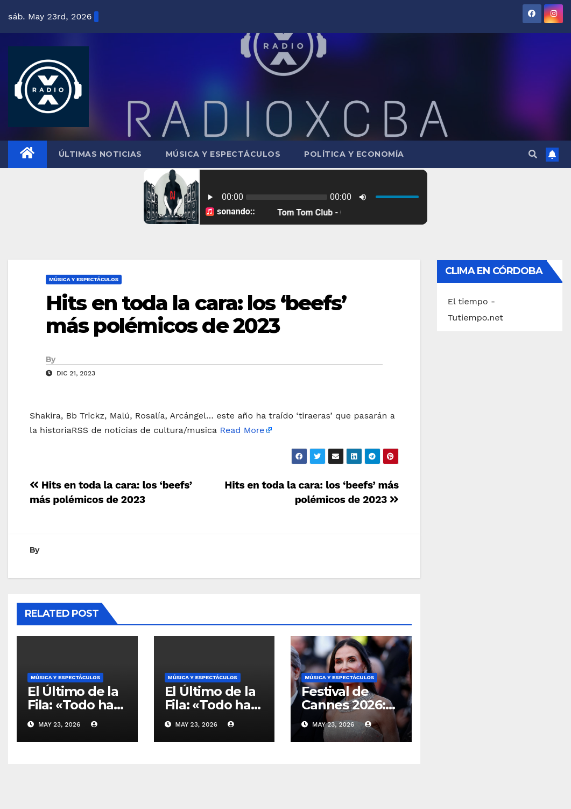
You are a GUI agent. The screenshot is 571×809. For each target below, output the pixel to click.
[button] (532, 154)
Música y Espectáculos (223, 154)
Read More (242, 430)
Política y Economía (354, 154)
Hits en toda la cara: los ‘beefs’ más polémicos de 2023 (196, 314)
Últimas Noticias (100, 154)
